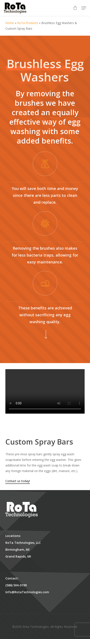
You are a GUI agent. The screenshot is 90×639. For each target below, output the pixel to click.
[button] (83, 8)
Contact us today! (17, 481)
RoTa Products (27, 23)
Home (9, 23)
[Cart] (75, 8)
